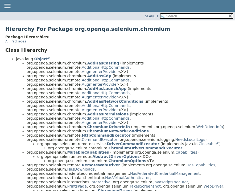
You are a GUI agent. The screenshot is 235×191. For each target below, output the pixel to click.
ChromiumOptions (127, 161)
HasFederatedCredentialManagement (165, 173)
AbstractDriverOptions (115, 156)
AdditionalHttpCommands (106, 67)
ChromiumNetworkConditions (118, 131)
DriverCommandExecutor (133, 144)
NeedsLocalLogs (190, 139)
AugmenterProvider (100, 72)
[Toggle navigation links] (7, 6)
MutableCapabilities (88, 152)
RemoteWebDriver (101, 165)
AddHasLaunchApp (106, 88)
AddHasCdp (99, 76)
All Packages (15, 41)
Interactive (100, 182)
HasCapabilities (201, 165)
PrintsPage (76, 186)
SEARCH (151, 16)
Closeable (208, 144)
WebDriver (213, 186)
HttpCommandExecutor (106, 135)
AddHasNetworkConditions (115, 101)
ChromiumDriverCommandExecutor (145, 148)
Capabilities (186, 152)
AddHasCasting (103, 63)
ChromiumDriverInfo (108, 127)
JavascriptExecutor (171, 182)
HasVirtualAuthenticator (127, 178)
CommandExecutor (99, 139)
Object (41, 59)
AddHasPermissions (108, 114)
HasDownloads (80, 169)
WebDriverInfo (209, 127)
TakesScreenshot (145, 186)
